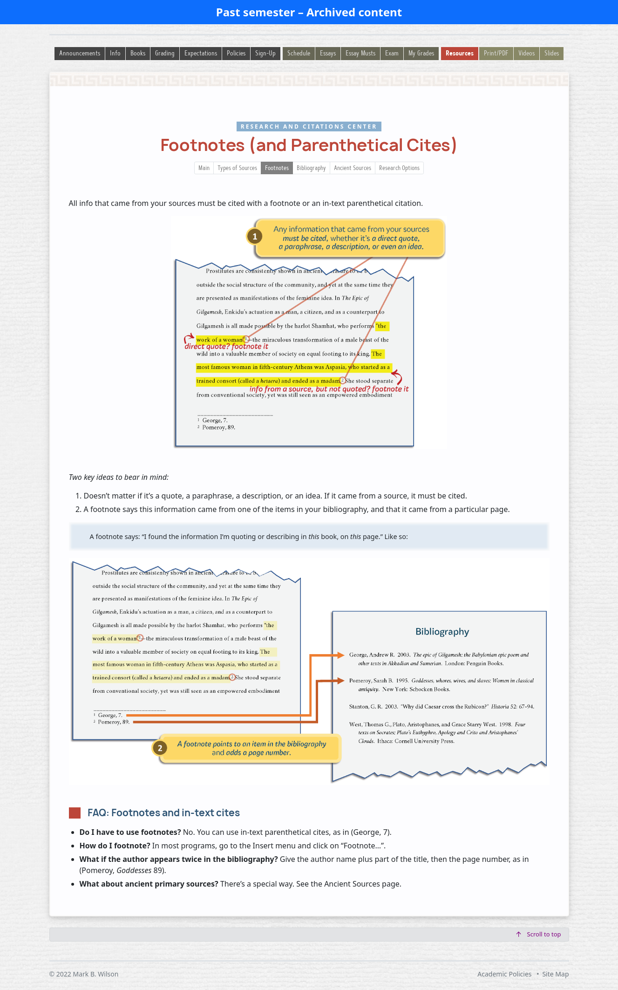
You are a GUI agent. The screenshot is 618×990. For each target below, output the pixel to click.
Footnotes (277, 168)
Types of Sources (237, 168)
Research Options (399, 168)
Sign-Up (265, 53)
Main (204, 168)
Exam (392, 53)
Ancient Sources (352, 168)
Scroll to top (538, 934)
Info (115, 53)
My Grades (421, 53)
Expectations (200, 53)
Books (137, 53)
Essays (328, 53)
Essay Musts (360, 53)
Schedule (298, 53)
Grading (165, 53)
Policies (236, 53)
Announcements (79, 53)
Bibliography (311, 168)
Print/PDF (496, 53)
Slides (551, 53)
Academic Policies (504, 974)
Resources (460, 53)
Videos (526, 53)
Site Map (555, 974)
